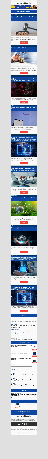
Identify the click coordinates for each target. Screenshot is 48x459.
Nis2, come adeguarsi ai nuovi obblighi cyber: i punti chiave (23, 330)
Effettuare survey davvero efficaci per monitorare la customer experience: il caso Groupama (22, 375)
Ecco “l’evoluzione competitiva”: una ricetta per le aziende (23, 197)
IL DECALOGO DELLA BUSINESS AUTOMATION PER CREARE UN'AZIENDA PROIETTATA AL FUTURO (21, 353)
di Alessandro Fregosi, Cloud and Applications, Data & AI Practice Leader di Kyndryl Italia (23, 170)
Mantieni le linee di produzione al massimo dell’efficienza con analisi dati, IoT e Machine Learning (24, 380)
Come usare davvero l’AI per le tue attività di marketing (23, 371)
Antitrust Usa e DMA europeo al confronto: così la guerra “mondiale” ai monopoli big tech (23, 108)
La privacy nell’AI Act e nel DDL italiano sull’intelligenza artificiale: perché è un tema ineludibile (22, 320)
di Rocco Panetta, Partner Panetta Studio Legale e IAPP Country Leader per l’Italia (22, 80)
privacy (23, 429)
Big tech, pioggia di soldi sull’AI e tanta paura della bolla (23, 325)
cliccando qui (26, 432)
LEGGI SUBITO (24, 42)
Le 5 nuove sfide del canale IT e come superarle (21, 366)
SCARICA (34, 349)
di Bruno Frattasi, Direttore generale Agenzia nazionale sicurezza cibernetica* (22, 339)
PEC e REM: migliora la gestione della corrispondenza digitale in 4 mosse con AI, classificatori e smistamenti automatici (22, 385)
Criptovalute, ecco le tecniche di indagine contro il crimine (23, 257)
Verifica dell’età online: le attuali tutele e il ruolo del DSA (23, 287)
